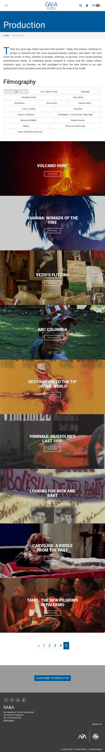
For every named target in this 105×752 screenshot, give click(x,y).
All (16, 92)
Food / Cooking (28, 109)
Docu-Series (78, 97)
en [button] (97, 5)
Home (6, 35)
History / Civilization (26, 114)
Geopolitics (78, 109)
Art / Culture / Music (49, 92)
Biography (85, 92)
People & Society (78, 120)
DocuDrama (19, 103)
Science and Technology (75, 126)
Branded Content (29, 97)
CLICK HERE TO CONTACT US (52, 678)
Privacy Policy (80, 749)
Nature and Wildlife (28, 120)
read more (52, 174)
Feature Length (84, 103)
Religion (26, 126)
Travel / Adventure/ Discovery (29, 132)
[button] (80, 5)
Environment (51, 103)
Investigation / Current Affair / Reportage (75, 114)
